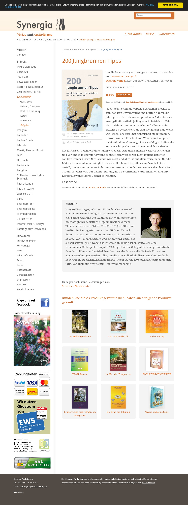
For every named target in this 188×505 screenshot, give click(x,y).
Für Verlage (23, 245)
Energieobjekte (26, 208)
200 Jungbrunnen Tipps (110, 49)
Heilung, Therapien (30, 106)
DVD (19, 155)
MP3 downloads (26, 66)
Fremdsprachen (26, 213)
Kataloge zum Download (31, 229)
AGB (19, 250)
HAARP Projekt (80, 374)
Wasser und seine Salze (157, 412)
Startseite (66, 49)
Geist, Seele (26, 101)
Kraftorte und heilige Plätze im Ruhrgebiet (80, 414)
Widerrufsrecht (25, 255)
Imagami (22, 130)
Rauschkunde (25, 183)
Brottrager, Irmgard (124, 76)
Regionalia (23, 165)
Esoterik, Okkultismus (30, 86)
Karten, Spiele (25, 140)
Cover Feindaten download (79, 142)
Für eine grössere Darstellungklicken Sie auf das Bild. (80, 135)
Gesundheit (23, 96)
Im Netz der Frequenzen (118, 374)
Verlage (21, 54)
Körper (23, 115)
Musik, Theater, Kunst (30, 150)
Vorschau (22, 71)
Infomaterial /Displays (30, 223)
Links (20, 265)
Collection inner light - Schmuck (30, 177)
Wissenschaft (25, 193)
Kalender (22, 135)
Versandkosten (25, 274)
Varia (20, 198)
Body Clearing (156, 336)
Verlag (21, 34)
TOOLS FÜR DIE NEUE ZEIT (157, 374)
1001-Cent (23, 76)
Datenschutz (24, 269)
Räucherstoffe (25, 188)
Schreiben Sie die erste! (76, 286)
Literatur (22, 145)
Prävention (26, 120)
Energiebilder (25, 203)
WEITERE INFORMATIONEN (54, 8)
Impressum (23, 279)
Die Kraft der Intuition (118, 412)
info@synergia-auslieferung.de (97, 39)
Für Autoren (23, 235)
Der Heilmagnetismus (80, 336)
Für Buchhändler (26, 240)
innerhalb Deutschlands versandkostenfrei (142, 102)
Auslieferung (43, 34)
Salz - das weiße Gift (118, 336)
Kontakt (21, 284)
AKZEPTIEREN (170, 5)
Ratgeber (24, 125)
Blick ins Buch (97, 187)
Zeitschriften (24, 218)
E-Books (22, 61)
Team (20, 260)
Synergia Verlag (115, 80)
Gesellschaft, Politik (29, 91)
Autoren (21, 49)
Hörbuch (22, 160)
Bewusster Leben (27, 81)
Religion (22, 170)
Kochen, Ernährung (30, 111)
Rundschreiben (25, 289)
